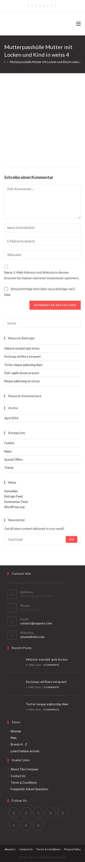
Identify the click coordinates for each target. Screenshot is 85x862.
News (8, 451)
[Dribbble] (40, 6)
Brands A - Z (19, 744)
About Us (10, 849)
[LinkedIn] (50, 812)
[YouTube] (48, 6)
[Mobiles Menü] (78, 24)
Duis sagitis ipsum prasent (21, 373)
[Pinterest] (36, 6)
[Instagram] (44, 6)
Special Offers (13, 459)
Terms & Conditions (24, 782)
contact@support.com (36, 623)
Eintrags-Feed (13, 496)
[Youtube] (26, 825)
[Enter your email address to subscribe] (42, 539)
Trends (9, 467)
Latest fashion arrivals (25, 751)
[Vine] (51, 6)
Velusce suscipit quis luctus (21, 348)
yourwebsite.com (32, 637)
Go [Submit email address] (71, 539)
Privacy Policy (72, 849)
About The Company (25, 769)
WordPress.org (14, 507)
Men (14, 738)
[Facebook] (32, 6)
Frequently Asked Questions (29, 789)
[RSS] (55, 6)
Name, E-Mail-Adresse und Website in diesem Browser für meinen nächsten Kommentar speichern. (41, 275)
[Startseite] (4, 62)
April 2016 (11, 418)
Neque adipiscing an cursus (22, 381)
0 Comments (51, 664)
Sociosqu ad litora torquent (22, 356)
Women (16, 731)
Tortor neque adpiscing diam (23, 365)
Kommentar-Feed (16, 502)
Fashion (9, 443)
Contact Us (18, 776)
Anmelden (11, 491)
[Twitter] (29, 6)
